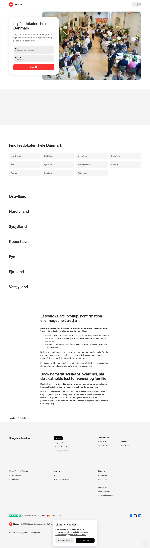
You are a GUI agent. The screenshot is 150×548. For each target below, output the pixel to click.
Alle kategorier (15, 479)
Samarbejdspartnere (106, 495)
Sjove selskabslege (61, 479)
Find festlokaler (104, 491)
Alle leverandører (16, 475)
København (83, 173)
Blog (55, 475)
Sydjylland (115, 156)
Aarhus (14, 173)
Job (99, 483)
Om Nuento (102, 475)
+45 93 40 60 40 (60, 447)
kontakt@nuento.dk (61, 451)
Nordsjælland (84, 164)
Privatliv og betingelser (18, 532)
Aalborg (114, 164)
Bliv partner (102, 487)
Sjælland (48, 164)
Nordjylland (16, 156)
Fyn (12, 164)
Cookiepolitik (35, 532)
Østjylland (48, 156)
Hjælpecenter (59, 443)
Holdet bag (102, 479)
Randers (48, 173)
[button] (31, 59)
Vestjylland (82, 156)
